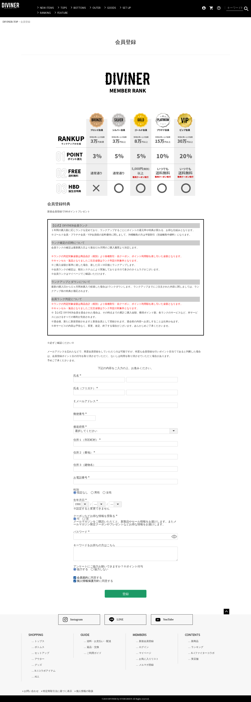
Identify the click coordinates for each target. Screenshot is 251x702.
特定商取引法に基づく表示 (57, 691)
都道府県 (80, 426)
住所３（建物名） (84, 464)
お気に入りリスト (148, 659)
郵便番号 (80, 413)
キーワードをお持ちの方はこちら (94, 545)
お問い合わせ (31, 691)
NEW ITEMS (45, 8)
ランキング (197, 647)
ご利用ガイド (94, 653)
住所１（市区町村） (87, 439)
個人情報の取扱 (84, 691)
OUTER (94, 8)
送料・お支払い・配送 (99, 641)
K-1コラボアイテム (45, 671)
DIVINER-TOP (10, 22)
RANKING (43, 13)
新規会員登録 (146, 641)
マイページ (145, 653)
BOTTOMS (77, 8)
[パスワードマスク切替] (173, 536)
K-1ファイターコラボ (202, 653)
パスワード (82, 531)
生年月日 (80, 499)
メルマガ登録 (146, 665)
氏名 (77, 375)
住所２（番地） (84, 452)
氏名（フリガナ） (86, 388)
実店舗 (194, 659)
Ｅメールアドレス (86, 401)
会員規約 (82, 577)
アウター (39, 659)
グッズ (38, 665)
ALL (36, 677)
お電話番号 (82, 477)
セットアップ (42, 653)
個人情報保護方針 (88, 580)
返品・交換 (93, 647)
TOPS (61, 8)
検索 (246, 8)
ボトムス (39, 647)
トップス (39, 641)
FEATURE (60, 13)
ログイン (144, 647)
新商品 (194, 641)
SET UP (124, 8)
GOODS (109, 8)
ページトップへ (226, 611)
